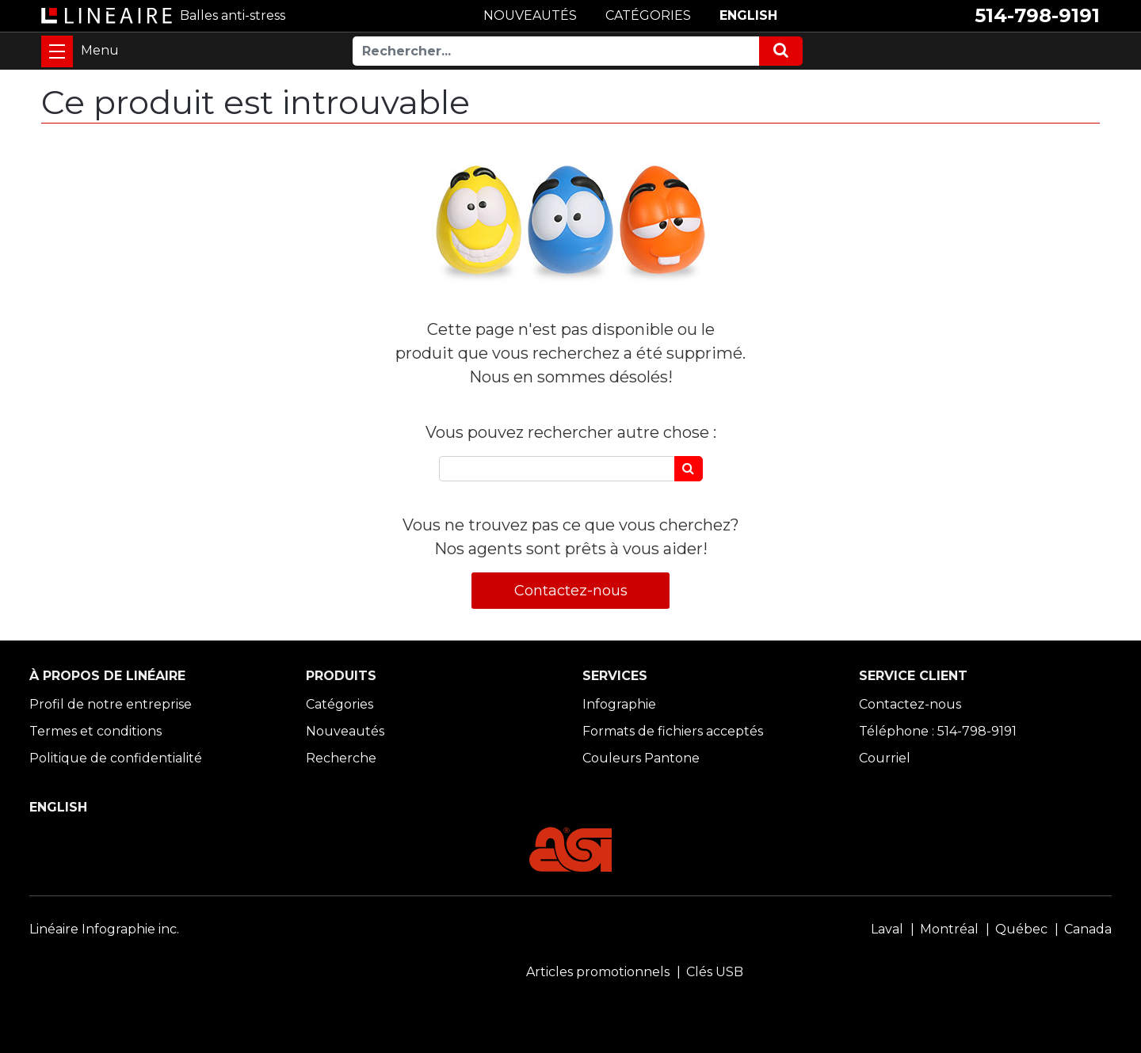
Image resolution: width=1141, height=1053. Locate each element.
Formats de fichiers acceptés (672, 731)
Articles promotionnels (598, 971)
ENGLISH (748, 15)
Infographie (619, 704)
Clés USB (714, 971)
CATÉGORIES (648, 15)
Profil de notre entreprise (110, 704)
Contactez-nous (571, 590)
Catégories (339, 704)
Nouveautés (345, 731)
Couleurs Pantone (641, 758)
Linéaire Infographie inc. (104, 929)
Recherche (341, 758)
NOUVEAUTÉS (530, 15)
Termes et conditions (95, 731)
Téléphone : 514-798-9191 (938, 731)
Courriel (884, 758)
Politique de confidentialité (115, 758)
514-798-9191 (1037, 15)
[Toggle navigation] (57, 51)
